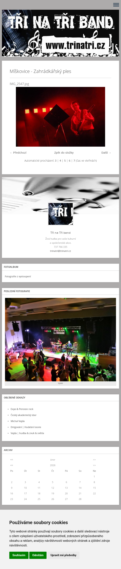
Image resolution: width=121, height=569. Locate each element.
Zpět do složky (64, 152)
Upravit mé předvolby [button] (63, 555)
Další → (106, 152)
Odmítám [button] (38, 555)
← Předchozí (18, 152)
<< (11, 459)
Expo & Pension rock (22, 409)
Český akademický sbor (23, 415)
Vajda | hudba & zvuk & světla (27, 433)
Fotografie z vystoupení (18, 276)
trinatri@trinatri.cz (60, 251)
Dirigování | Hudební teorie (26, 427)
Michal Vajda (18, 421)
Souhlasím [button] (18, 555)
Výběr (60, 383)
